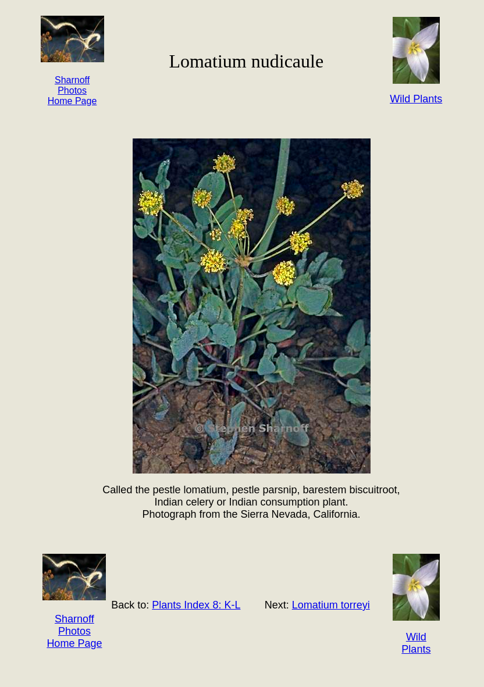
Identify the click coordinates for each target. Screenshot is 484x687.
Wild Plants (415, 643)
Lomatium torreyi (331, 605)
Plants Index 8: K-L (196, 605)
